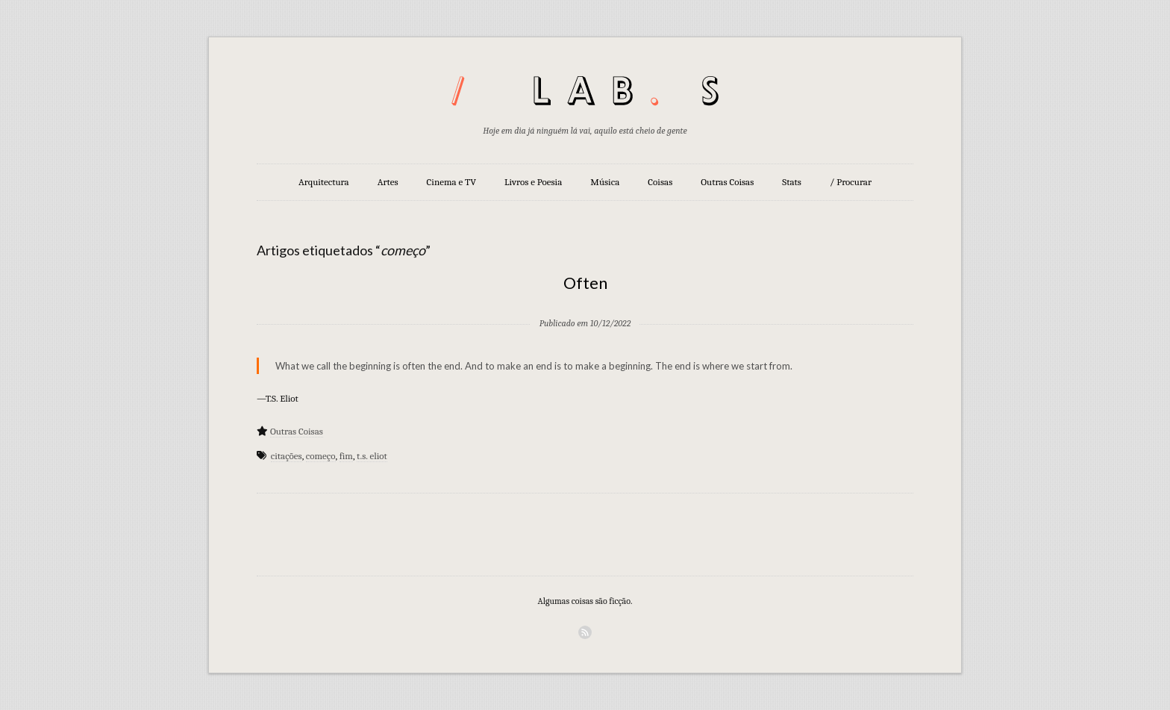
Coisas (660, 181)
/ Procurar (851, 181)
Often (585, 283)
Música (604, 181)
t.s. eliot (372, 455)
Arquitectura (323, 181)
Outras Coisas (727, 181)
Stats (791, 181)
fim (346, 455)
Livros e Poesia (533, 181)
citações (286, 455)
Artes (388, 181)
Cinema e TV (451, 181)
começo (321, 455)
